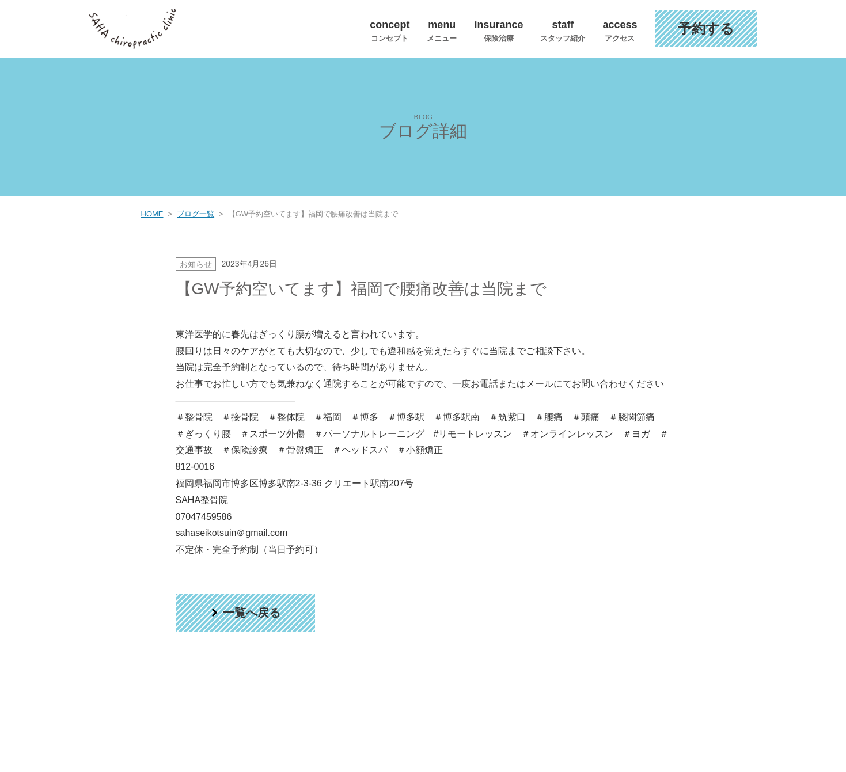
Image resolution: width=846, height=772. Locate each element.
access (619, 30)
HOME (152, 214)
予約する (706, 28)
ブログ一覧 (195, 214)
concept (389, 30)
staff (562, 30)
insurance (498, 30)
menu (442, 30)
